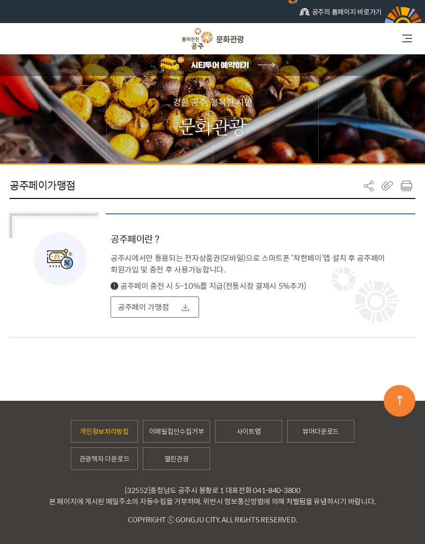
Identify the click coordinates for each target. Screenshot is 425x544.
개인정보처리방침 (104, 431)
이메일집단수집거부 (176, 431)
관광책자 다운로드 (104, 458)
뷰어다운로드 (320, 431)
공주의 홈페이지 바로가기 (341, 14)
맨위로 (400, 400)
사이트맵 (249, 431)
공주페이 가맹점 (153, 307)
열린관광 (176, 458)
